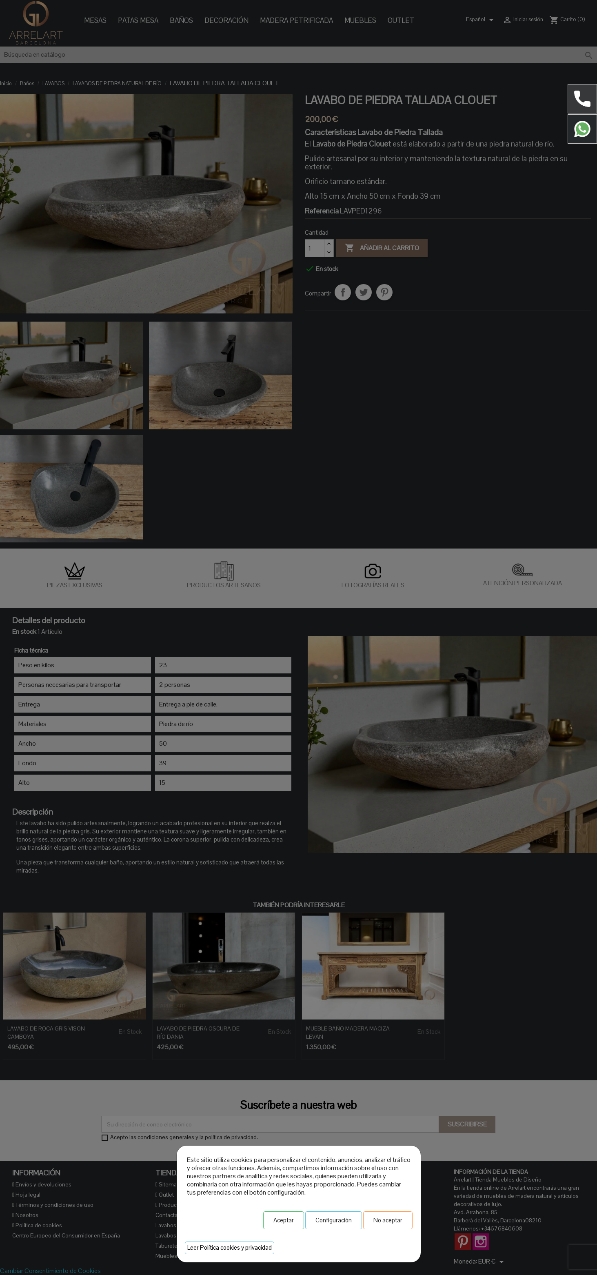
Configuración (333, 1220)
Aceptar (283, 1220)
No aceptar (387, 1220)
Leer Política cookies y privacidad (229, 1247)
